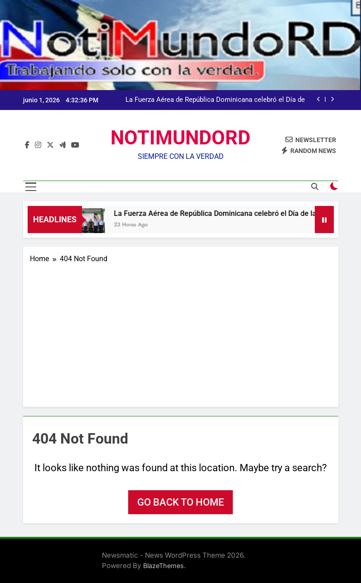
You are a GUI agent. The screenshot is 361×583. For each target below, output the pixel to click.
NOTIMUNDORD (180, 137)
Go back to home (180, 502)
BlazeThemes (163, 565)
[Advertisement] (181, 332)
